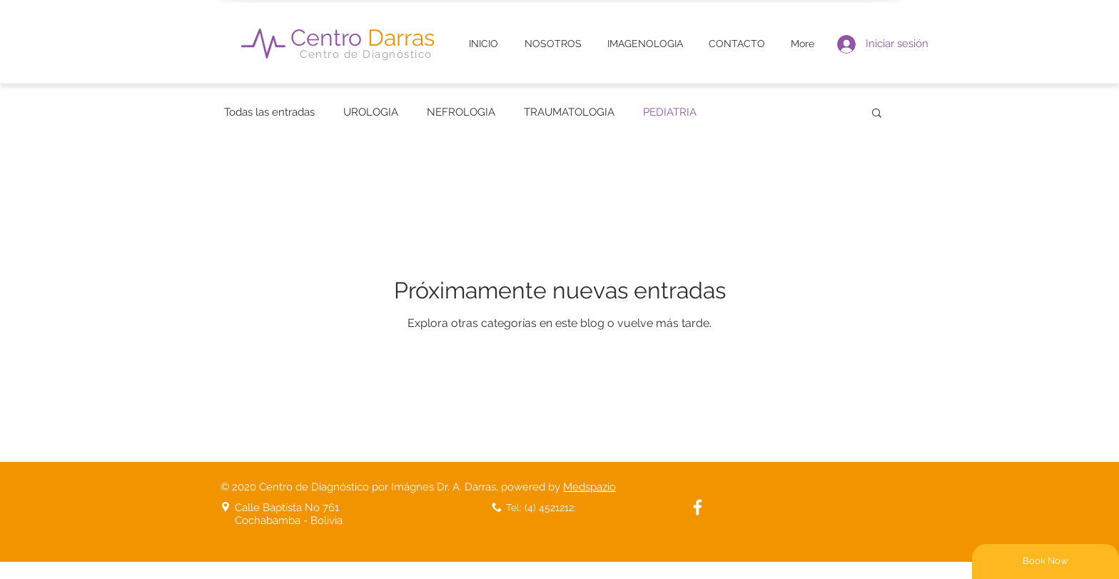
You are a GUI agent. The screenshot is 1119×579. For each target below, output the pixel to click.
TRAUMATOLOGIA (569, 112)
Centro (362, 37)
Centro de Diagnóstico (366, 54)
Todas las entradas (269, 112)
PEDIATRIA (670, 112)
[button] (876, 113)
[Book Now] (1045, 561)
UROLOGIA (370, 112)
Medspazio (589, 486)
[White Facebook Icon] (697, 507)
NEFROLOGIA (461, 112)
